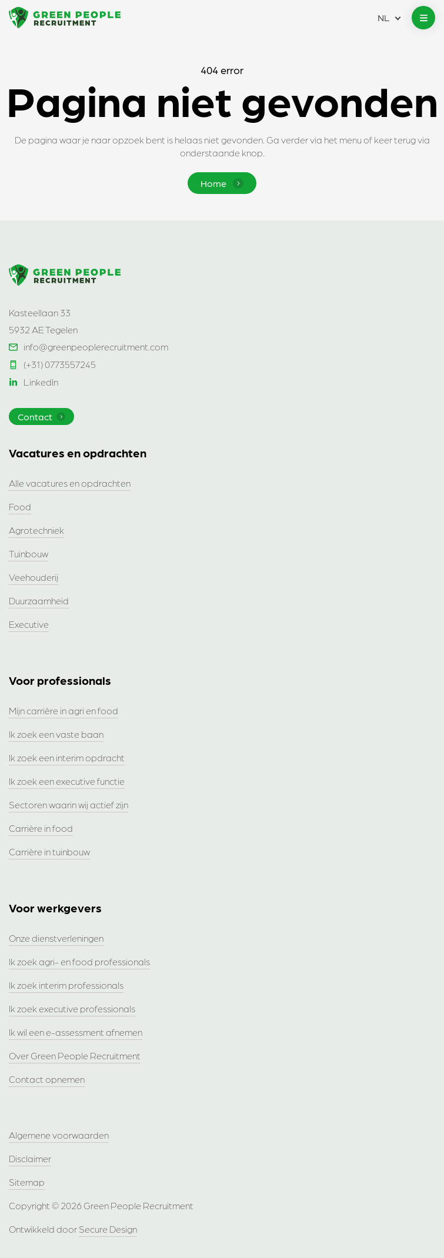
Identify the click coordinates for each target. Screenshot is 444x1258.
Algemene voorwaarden (59, 1134)
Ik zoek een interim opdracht (67, 757)
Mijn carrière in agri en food (63, 710)
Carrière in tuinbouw (49, 851)
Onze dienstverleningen (56, 938)
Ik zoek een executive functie (67, 781)
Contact (41, 416)
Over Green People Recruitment (75, 1055)
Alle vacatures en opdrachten (70, 483)
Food (20, 506)
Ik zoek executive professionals (72, 1008)
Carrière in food (41, 828)
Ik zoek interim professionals (66, 985)
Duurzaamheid (39, 600)
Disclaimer (30, 1158)
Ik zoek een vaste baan (56, 734)
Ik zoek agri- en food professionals (79, 961)
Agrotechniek (36, 530)
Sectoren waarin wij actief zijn (68, 804)
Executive (29, 624)
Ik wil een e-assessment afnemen (75, 1032)
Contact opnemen (47, 1079)
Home (222, 183)
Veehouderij (33, 577)
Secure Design (108, 1228)
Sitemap (27, 1181)
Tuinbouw (28, 553)
